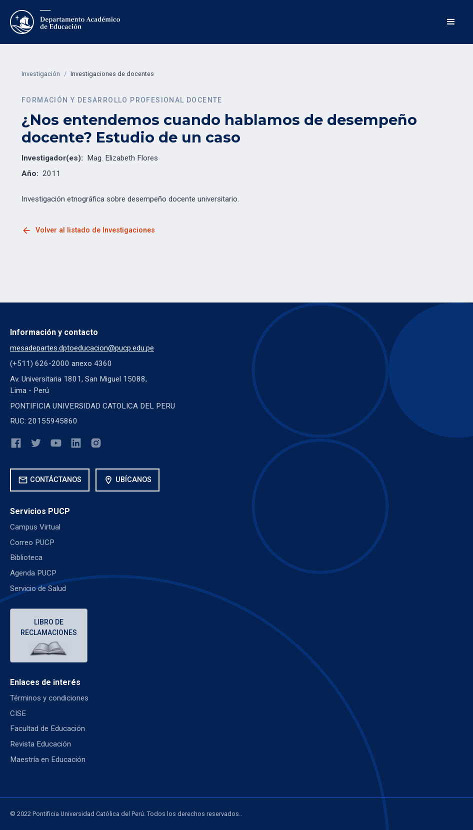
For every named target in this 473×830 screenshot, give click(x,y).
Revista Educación (40, 744)
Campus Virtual (35, 527)
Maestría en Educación (48, 759)
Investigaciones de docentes (112, 74)
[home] (65, 22)
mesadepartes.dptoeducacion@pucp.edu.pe (82, 348)
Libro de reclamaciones (48, 627)
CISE (18, 713)
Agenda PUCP (33, 573)
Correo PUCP (32, 542)
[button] (451, 22)
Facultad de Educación (47, 728)
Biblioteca (26, 557)
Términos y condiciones (49, 698)
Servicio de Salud (38, 588)
